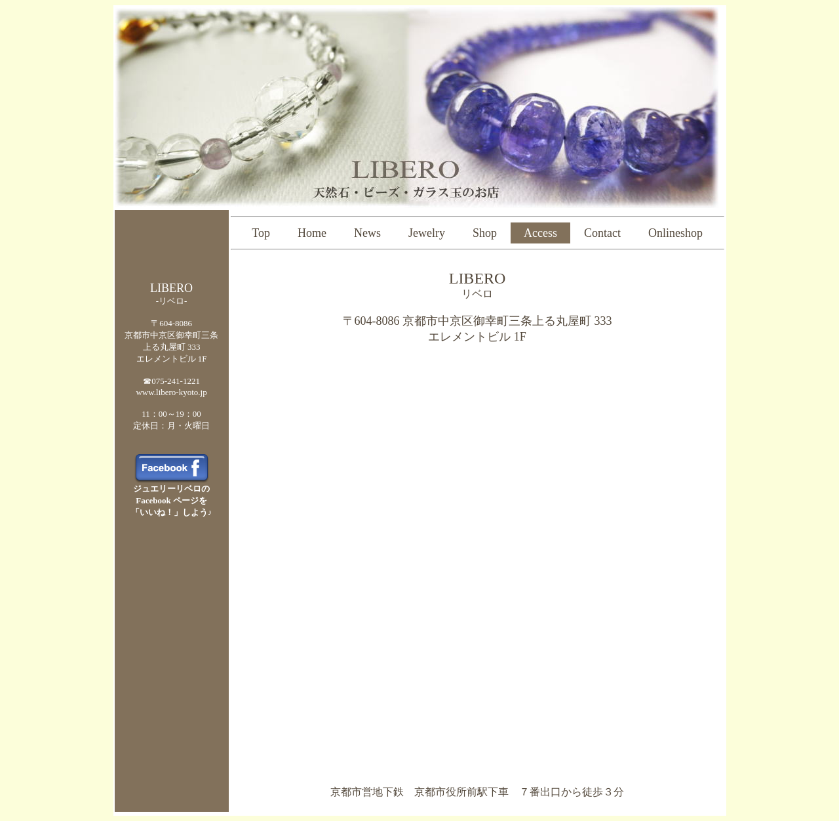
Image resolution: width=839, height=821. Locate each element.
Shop (485, 233)
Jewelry (426, 233)
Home (312, 233)
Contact (602, 233)
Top (261, 233)
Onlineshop (675, 233)
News (367, 233)
